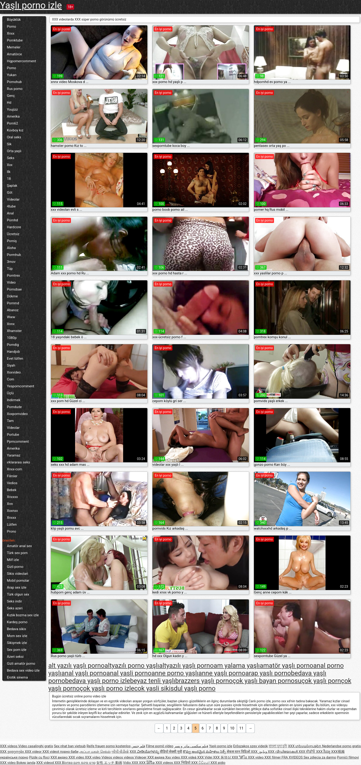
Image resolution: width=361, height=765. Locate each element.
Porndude (14, 407)
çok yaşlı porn (321, 681)
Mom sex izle (17, 636)
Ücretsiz (13, 234)
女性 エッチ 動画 (109, 763)
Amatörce (14, 54)
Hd (9, 103)
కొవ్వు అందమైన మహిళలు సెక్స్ (205, 752)
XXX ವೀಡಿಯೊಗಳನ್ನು (145, 752)
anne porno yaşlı (174, 673)
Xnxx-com (14, 469)
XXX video (77, 757)
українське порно (14, 757)
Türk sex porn (17, 553)
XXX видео (59, 757)
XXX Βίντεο (64, 763)
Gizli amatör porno (21, 663)
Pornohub (14, 82)
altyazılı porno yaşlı (132, 665)
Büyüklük (14, 20)
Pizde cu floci (39, 757)
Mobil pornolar (18, 580)
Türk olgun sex (18, 594)
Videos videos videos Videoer (124, 757)
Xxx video (173, 757)
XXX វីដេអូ (323, 752)
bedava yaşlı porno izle (97, 681)
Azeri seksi (15, 657)
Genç (11, 96)
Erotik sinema (17, 677)
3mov (11, 262)
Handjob (13, 352)
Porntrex (13, 275)
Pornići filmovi (348, 757)
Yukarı (12, 75)
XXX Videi (205, 757)
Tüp (10, 269)
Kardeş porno (17, 622)
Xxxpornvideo (17, 414)
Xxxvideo (14, 372)
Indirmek (13, 400)
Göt (9, 192)
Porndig (13, 345)
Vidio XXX (131, 763)
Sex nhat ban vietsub (70, 746)
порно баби (69, 752)
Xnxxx (11, 518)
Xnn (10, 504)
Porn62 (12, 123)
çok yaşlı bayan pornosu (267, 681)
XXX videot (51, 752)
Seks (10, 158)
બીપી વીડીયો (120, 752)
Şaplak (12, 186)
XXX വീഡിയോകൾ (283, 752)
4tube (11, 206)
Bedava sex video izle (23, 670)
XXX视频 (338, 752)
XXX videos (9, 746)
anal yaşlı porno (83, 673)
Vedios (12, 483)
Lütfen (12, 524)
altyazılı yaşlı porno (186, 665)
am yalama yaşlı (237, 665)
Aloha (11, 248)
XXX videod (45, 763)
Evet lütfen (15, 358)
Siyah (11, 365)
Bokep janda (26, 763)
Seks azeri (15, 608)
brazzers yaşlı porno (204, 681)
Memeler (13, 47)
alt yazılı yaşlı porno (76, 665)
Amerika (13, 116)
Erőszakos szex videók (250, 746)
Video (11, 282)
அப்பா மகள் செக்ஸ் (95, 752)
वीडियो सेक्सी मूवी (171, 752)
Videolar (13, 199)
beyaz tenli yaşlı (152, 681)
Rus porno (15, 89)
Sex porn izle (16, 650)
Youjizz (12, 109)
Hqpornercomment (21, 61)
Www (11, 317)
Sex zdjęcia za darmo (319, 757)
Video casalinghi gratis (35, 746)
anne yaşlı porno (221, 673)
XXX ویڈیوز (259, 752)
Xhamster (14, 331)
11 (241, 728)
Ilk (8, 172)
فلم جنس (138, 746)
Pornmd (13, 303)
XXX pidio (217, 763)
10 (232, 728)
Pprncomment (18, 441)
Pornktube (15, 40)
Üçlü (10, 393)
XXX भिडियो (182, 763)
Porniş (12, 241)
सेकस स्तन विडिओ (239, 752)
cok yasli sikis (154, 688)
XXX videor (34, 752)
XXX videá (189, 757)
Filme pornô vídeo (159, 746)
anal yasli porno (128, 673)
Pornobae (14, 289)
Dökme (12, 296)
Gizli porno (15, 567)
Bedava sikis (16, 629)
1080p (12, 338)
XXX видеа (156, 757)
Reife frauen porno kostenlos (109, 746)
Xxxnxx (12, 511)
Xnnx (11, 324)
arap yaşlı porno (268, 673)
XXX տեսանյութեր (305, 746)
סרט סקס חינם (84, 763)
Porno (11, 26)
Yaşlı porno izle (31, 5)
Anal (10, 213)
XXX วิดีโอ (240, 757)
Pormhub (14, 255)
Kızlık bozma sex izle (23, 615)
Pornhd (12, 220)
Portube (13, 435)
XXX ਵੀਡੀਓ (307, 752)
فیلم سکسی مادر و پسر (191, 746)
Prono (11, 531)
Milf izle (13, 560)
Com (10, 379)
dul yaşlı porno (194, 688)
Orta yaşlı (14, 151)
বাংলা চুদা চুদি (278, 746)
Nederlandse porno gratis (341, 746)
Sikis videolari (17, 574)
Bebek (11, 490)
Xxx (9, 165)
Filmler (12, 476)
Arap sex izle (16, 587)
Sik (9, 144)
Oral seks (14, 137)
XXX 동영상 (222, 757)
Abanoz (13, 310)
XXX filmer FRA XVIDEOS (284, 757)
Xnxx (11, 33)
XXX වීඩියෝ (201, 763)
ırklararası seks (18, 462)
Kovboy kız (15, 130)
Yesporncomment (20, 386)
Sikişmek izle (17, 643)
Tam (10, 421)
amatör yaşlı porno (286, 665)
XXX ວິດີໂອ (147, 763)
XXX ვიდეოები (12, 752)
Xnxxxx (12, 497)
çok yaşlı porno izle (107, 688)
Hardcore (14, 227)
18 (9, 179)
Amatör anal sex (19, 546)
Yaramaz (13, 455)
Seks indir (14, 601)
